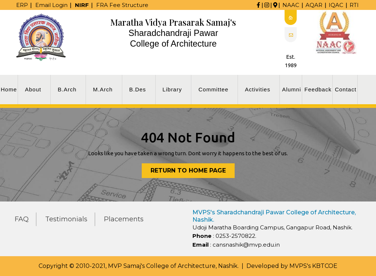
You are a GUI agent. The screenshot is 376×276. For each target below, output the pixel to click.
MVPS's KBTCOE (313, 265)
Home (9, 89)
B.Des (137, 89)
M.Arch (103, 89)
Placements (124, 219)
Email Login (51, 4)
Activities (257, 89)
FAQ (22, 219)
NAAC (290, 4)
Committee (213, 89)
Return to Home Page (193, 172)
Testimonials (66, 219)
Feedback (318, 89)
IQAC (336, 4)
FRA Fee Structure (122, 4)
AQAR (314, 4)
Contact (346, 89)
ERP (22, 4)
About (33, 89)
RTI (354, 4)
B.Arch (67, 89)
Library (172, 89)
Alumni (291, 89)
